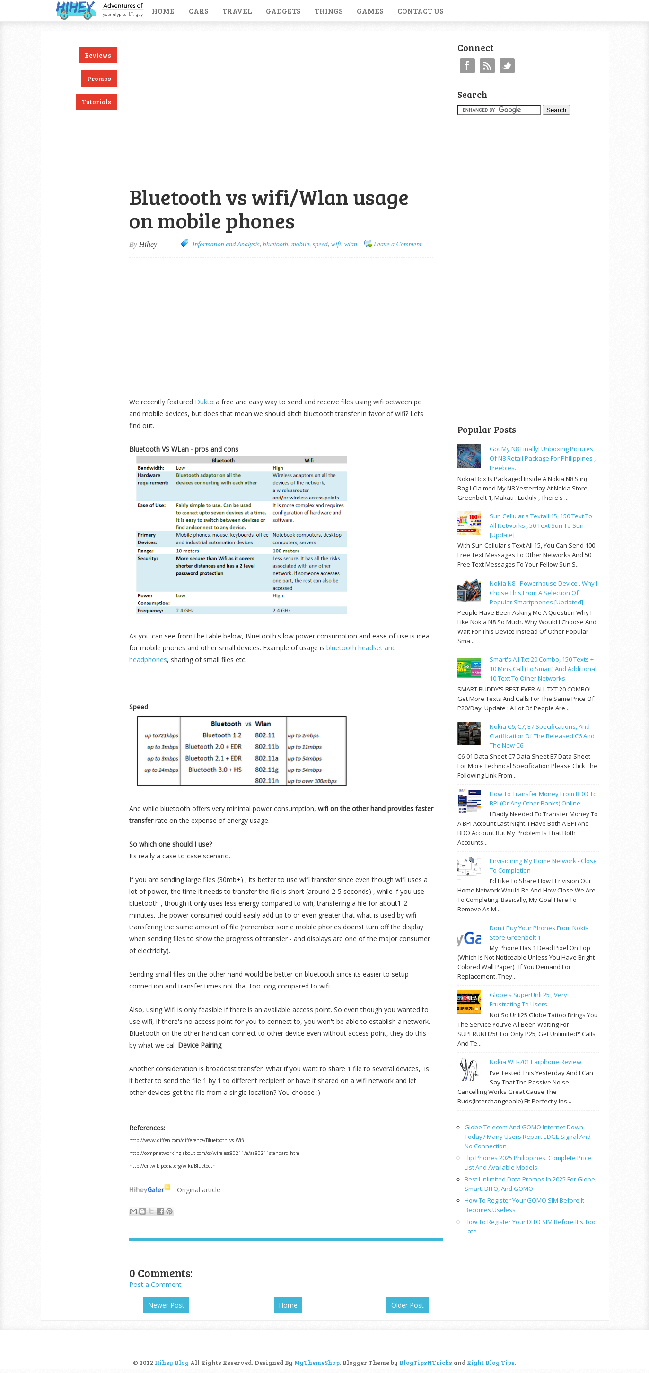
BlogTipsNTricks (425, 1362)
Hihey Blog (172, 1362)
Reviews (98, 55)
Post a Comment (155, 1284)
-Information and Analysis (225, 244)
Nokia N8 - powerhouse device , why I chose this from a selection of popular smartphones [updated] (543, 592)
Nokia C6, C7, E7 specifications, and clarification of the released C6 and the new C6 (542, 736)
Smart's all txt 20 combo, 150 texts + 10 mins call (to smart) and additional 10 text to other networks (543, 668)
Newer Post (166, 1305)
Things (328, 11)
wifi (336, 244)
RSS (487, 65)
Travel (237, 11)
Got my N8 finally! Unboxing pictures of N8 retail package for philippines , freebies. (543, 458)
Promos (99, 78)
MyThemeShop (317, 1362)
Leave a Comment (397, 244)
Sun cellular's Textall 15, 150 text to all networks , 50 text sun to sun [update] (541, 525)
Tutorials (96, 101)
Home (163, 11)
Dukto (204, 401)
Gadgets (283, 11)
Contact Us (420, 11)
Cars (198, 11)
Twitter (507, 65)
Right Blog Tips (491, 1362)
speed (320, 244)
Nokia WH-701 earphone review (535, 1062)
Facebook (467, 65)
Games (370, 11)
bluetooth (275, 244)
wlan (350, 244)
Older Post (407, 1305)
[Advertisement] (240, 36)
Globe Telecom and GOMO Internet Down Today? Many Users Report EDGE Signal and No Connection (528, 1136)
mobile (300, 244)
